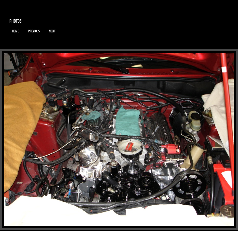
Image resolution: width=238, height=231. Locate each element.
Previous (34, 31)
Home (15, 31)
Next (52, 31)
